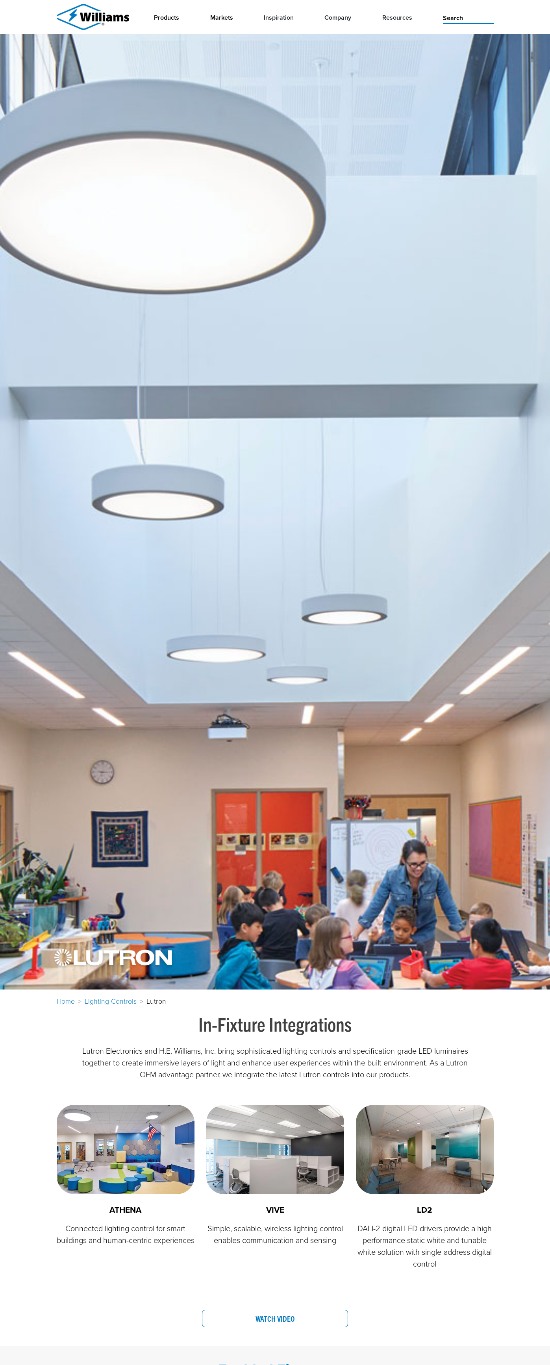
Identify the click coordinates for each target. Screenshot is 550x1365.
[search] (468, 17)
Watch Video (275, 1318)
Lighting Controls (111, 1001)
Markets (221, 17)
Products (166, 17)
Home (66, 1001)
